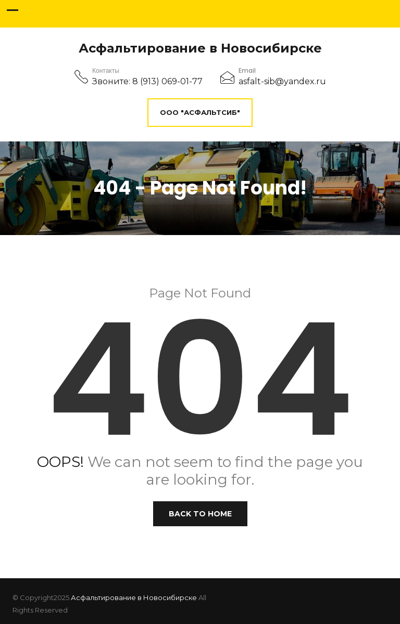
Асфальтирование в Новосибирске (200, 48)
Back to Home (200, 513)
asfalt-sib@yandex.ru (282, 81)
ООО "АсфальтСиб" (200, 112)
